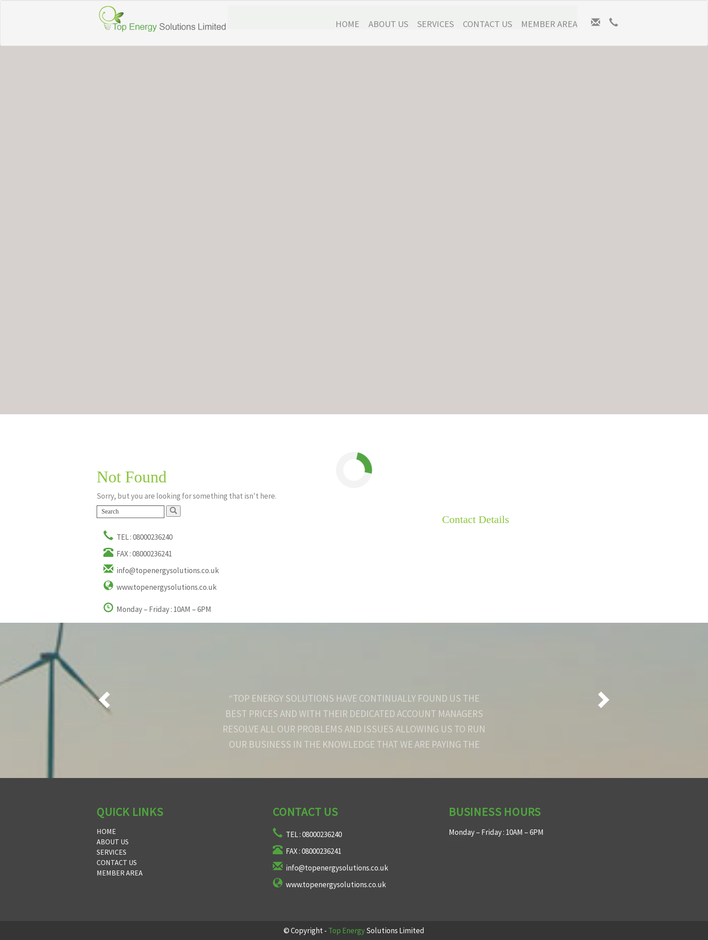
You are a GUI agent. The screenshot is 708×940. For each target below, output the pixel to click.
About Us (388, 23)
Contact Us (487, 23)
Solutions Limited (376, 930)
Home (106, 831)
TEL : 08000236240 (137, 537)
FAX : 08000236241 (137, 554)
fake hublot (468, 875)
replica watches (474, 847)
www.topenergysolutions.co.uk (160, 587)
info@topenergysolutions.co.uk (161, 570)
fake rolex (465, 861)
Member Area (549, 23)
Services (435, 23)
